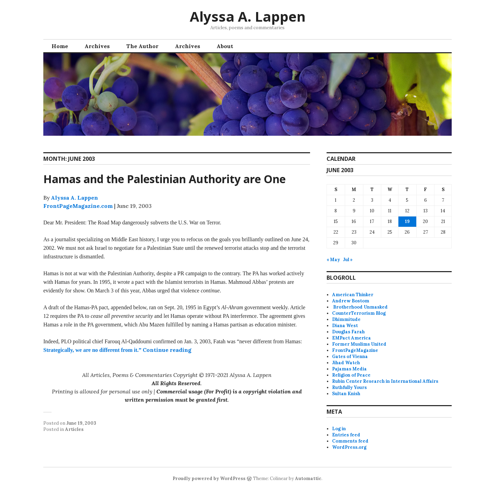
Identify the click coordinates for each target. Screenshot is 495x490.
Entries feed (346, 435)
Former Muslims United (359, 344)
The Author (142, 46)
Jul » (348, 260)
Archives (97, 46)
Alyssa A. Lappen (248, 16)
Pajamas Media (349, 369)
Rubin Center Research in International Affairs (385, 381)
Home (60, 46)
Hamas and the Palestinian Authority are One (164, 178)
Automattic (308, 478)
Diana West (345, 325)
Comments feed (350, 441)
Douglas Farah (348, 332)
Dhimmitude (346, 319)
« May (333, 260)
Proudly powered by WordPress (209, 478)
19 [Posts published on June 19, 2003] (407, 221)
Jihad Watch (346, 363)
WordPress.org (349, 447)
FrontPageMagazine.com (78, 205)
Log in (339, 429)
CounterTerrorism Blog (359, 313)
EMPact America (351, 338)
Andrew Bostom (350, 301)
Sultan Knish (346, 394)
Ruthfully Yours (349, 387)
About (225, 46)
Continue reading (167, 349)
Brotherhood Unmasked (360, 307)
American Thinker (352, 295)
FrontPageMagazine (355, 350)
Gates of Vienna (350, 356)
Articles (74, 429)
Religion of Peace (351, 375)
